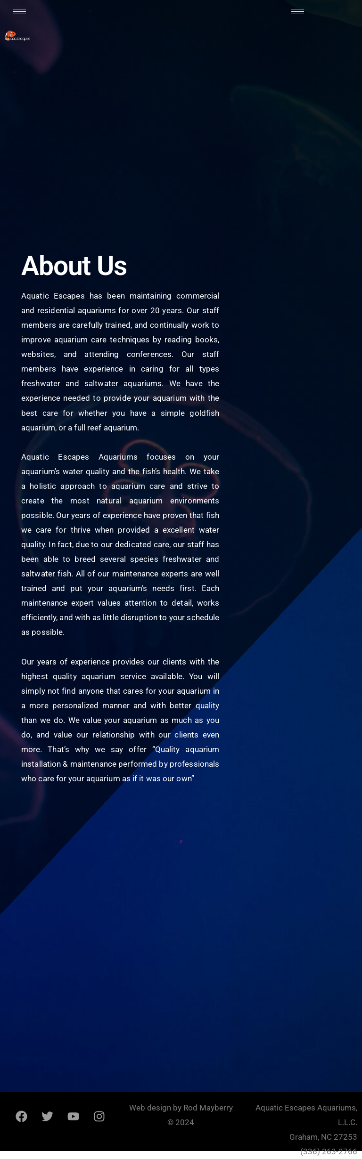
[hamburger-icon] (19, 11)
